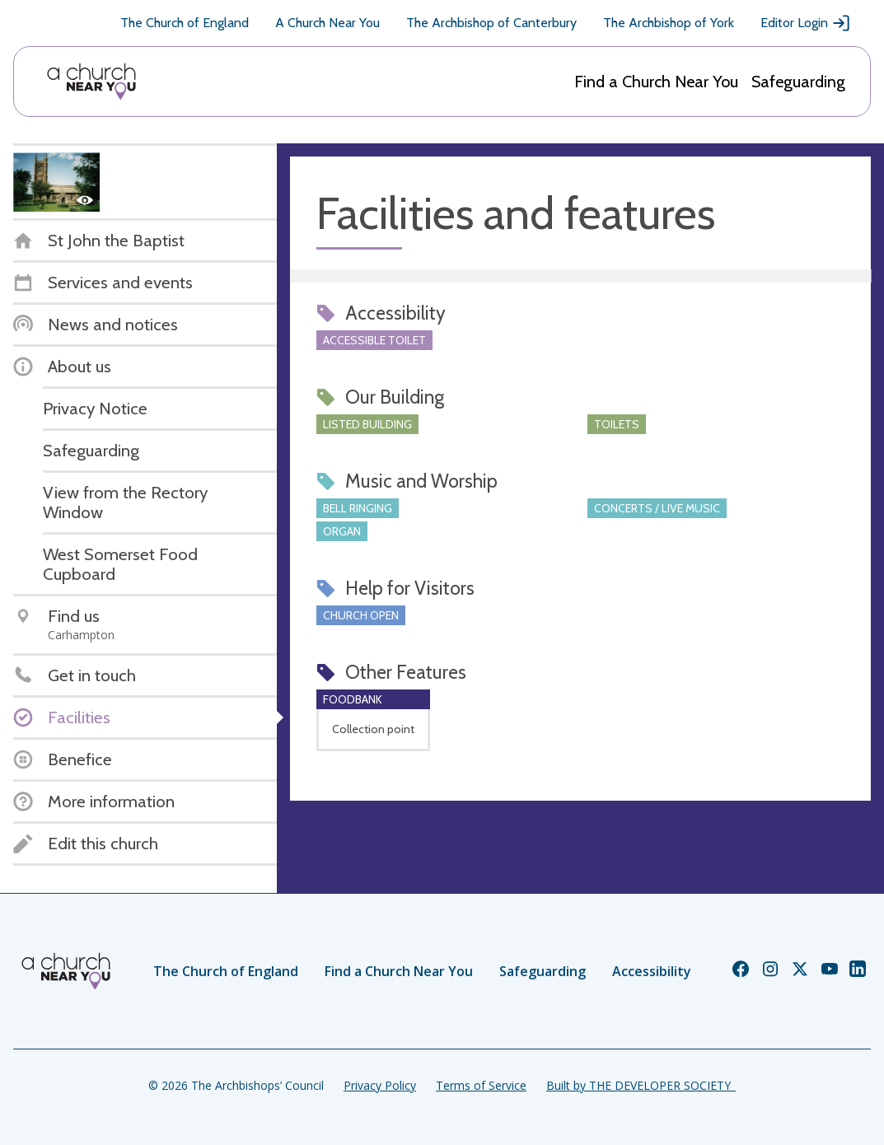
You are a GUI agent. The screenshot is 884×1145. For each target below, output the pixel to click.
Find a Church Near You (656, 81)
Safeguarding (798, 81)
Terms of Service (481, 1085)
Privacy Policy (380, 1085)
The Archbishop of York (668, 22)
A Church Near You (327, 22)
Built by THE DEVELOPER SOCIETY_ (641, 1085)
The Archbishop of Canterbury (491, 22)
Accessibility (651, 971)
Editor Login (805, 23)
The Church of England (184, 22)
